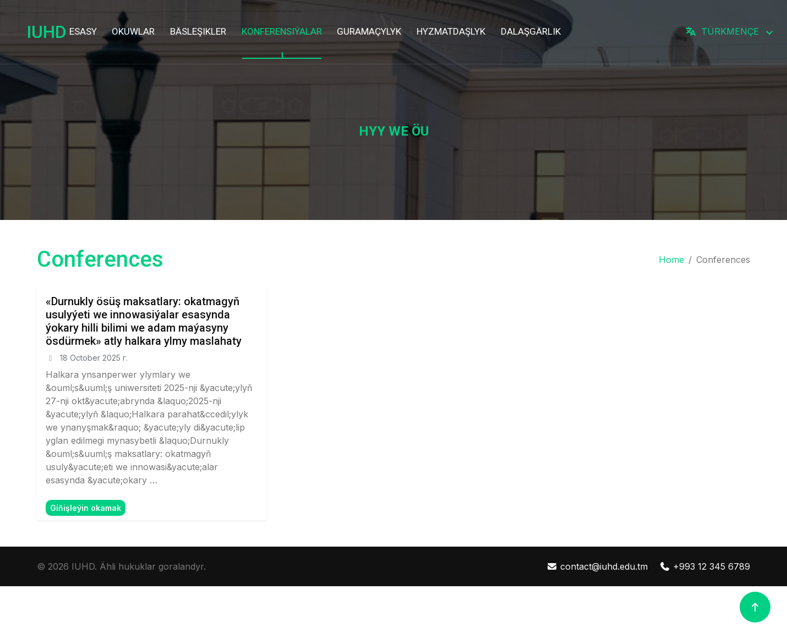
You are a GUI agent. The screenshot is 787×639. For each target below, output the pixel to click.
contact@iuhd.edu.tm (597, 566)
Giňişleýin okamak (85, 508)
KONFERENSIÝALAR (282, 31)
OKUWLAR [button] (133, 31)
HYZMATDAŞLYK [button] (451, 31)
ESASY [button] (83, 31)
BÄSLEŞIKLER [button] (198, 31)
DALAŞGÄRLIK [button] (531, 31)
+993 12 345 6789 (704, 566)
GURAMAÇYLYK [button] (369, 31)
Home (671, 259)
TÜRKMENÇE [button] (723, 31)
